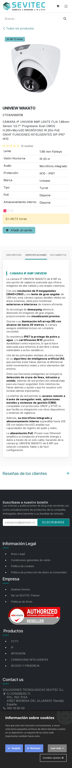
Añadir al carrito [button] (19, 230)
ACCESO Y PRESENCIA (25, 665)
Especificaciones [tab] (36, 254)
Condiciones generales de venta (30, 560)
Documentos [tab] (58, 254)
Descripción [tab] (13, 254)
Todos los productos (18, 28)
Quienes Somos (20, 589)
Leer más (56, 748)
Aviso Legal (18, 554)
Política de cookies (22, 566)
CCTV (14, 641)
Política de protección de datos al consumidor (39, 572)
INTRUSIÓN (18, 653)
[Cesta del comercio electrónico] (58, 6)
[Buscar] (65, 18)
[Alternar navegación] (66, 6)
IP (12, 647)
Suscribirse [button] (53, 522)
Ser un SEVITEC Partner (25, 595)
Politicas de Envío (21, 601)
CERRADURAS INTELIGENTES (29, 659)
